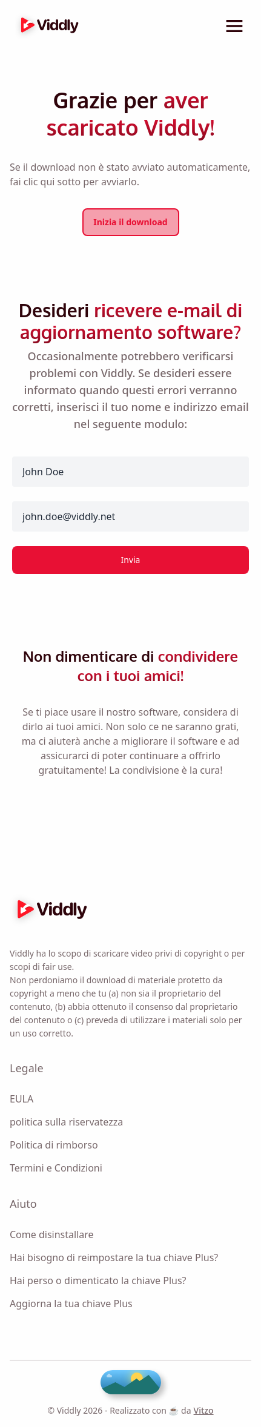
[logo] (47, 26)
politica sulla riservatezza (66, 1122)
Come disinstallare (52, 1234)
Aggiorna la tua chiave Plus (71, 1303)
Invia (130, 559)
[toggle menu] (234, 26)
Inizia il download (130, 222)
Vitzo (204, 1410)
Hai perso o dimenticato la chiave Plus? (98, 1280)
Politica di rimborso (54, 1145)
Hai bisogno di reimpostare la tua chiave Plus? (114, 1257)
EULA (21, 1099)
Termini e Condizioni (56, 1168)
